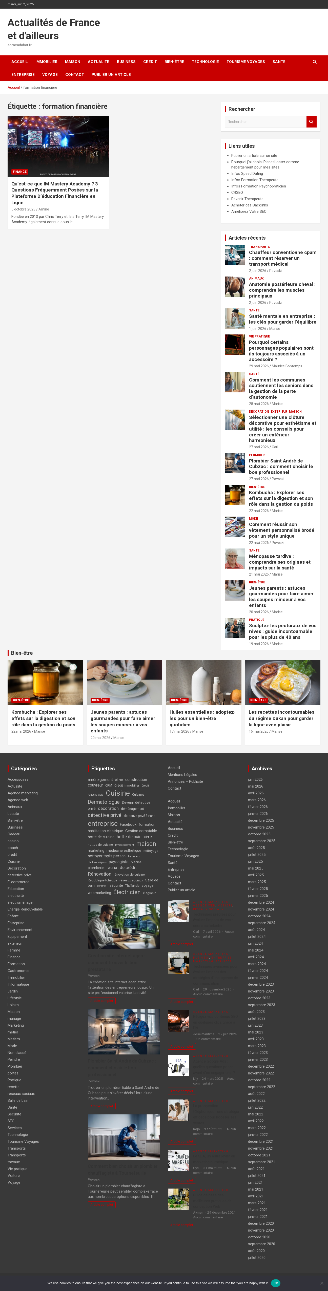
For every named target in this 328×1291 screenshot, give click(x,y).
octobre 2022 (259, 1080)
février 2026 (258, 807)
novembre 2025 (261, 827)
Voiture (14, 1175)
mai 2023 (255, 1032)
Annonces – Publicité (185, 781)
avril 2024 (256, 957)
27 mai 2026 (259, 447)
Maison (72, 61)
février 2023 (258, 1052)
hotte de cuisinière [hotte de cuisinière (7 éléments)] (134, 836)
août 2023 (256, 1011)
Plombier (257, 455)
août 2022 (256, 1093)
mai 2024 (255, 950)
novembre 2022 (261, 1073)
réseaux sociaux (21, 1093)
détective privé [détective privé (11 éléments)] (104, 815)
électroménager (21, 902)
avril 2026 (256, 793)
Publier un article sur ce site (254, 155)
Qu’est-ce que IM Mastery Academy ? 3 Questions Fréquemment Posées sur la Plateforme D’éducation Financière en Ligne (54, 193)
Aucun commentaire (208, 994)
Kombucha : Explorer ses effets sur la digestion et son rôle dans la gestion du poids (281, 498)
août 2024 (256, 929)
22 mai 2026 (259, 511)
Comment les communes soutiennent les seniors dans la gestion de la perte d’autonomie (281, 388)
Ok (276, 1283)
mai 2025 (255, 868)
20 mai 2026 (259, 612)
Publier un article (111, 74)
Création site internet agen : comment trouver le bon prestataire (116, 962)
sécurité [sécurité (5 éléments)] (116, 885)
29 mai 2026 (259, 366)
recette (13, 1087)
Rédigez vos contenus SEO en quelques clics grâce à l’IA (215, 1022)
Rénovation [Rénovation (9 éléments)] (99, 874)
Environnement (20, 929)
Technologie (205, 61)
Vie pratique (259, 336)
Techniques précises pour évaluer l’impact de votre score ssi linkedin (214, 920)
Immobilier (46, 61)
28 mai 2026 (259, 404)
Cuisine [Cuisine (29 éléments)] (118, 793)
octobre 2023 (259, 998)
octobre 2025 (259, 834)
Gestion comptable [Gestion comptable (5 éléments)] (141, 831)
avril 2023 (256, 1039)
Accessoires (18, 779)
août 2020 (256, 1250)
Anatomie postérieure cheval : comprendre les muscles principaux (282, 290)
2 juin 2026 (257, 271)
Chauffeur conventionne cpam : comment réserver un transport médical (283, 258)
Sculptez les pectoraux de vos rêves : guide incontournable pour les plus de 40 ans (282, 631)
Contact (74, 74)
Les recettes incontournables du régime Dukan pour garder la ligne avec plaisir (281, 718)
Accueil (19, 61)
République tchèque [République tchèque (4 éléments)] (102, 880)
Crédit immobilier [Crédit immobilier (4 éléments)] (126, 785)
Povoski (275, 271)
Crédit (150, 61)
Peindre (14, 1059)
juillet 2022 (256, 1100)
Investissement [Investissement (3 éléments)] (124, 844)
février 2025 (258, 888)
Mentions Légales (182, 774)
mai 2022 (255, 1114)
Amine (43, 209)
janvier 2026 (258, 813)
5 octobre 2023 (23, 209)
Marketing (16, 1025)
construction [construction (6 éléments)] (136, 779)
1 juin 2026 (257, 329)
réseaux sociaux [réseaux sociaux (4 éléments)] (131, 880)
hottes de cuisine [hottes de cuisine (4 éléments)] (100, 844)
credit (12, 854)
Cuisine (14, 861)
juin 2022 (255, 1107)
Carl (275, 447)
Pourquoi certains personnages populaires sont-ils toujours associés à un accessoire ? (282, 350)
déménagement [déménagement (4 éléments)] (132, 809)
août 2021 (256, 1169)
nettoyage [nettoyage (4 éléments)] (151, 851)
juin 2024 (255, 943)
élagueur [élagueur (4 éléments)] (149, 893)
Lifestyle (15, 998)
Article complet (101, 1001)
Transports (259, 247)
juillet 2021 (256, 1175)
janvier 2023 (258, 1059)
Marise (274, 329)
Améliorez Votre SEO (248, 211)
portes (13, 1073)
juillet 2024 (256, 936)
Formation (16, 964)
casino (13, 841)
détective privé (20, 875)
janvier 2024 (258, 977)
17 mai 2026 (179, 731)
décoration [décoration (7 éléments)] (108, 808)
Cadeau (14, 834)
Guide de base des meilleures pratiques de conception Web (212, 1201)
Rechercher (311, 122)
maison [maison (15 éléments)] (146, 843)
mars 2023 (257, 1046)
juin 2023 (255, 1025)
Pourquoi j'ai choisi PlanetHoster (258, 162)
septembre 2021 (261, 1162)
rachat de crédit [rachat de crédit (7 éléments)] (122, 867)
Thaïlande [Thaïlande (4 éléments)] (132, 885)
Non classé (17, 1052)
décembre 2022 (261, 1066)
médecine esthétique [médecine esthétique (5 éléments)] (124, 851)
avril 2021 (256, 1196)
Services (15, 1128)
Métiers (14, 1039)
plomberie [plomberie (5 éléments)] (96, 868)
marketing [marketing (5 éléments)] (96, 851)
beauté (13, 813)
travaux (14, 1162)
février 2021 (258, 1210)
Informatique (18, 984)
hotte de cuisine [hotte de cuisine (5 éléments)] (101, 837)
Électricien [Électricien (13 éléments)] (127, 892)
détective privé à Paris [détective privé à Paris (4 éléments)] (139, 816)
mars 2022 (257, 1128)
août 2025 (256, 847)
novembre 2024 (261, 909)
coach (13, 847)
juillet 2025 (256, 854)
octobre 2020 (259, 1237)
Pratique (256, 620)
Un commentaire (208, 1039)
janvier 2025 (258, 895)
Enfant (13, 916)
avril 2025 (256, 875)
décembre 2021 (261, 1141)
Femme (14, 950)
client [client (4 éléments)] (119, 780)
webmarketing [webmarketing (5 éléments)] (99, 893)
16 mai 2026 (259, 731)
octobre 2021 (259, 1155)
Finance (20, 172)
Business (126, 61)
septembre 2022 (261, 1087)
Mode (253, 518)
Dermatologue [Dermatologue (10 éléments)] (104, 802)
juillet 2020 (256, 1257)
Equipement (17, 936)
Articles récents (247, 238)
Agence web (18, 800)
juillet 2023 (256, 1018)
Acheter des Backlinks (249, 205)
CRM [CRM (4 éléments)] (108, 785)
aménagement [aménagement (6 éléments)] (100, 779)
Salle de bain (18, 1100)
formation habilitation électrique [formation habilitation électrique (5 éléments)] (121, 827)
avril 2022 (256, 1121)
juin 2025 (255, 861)
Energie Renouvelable (25, 909)
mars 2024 (257, 964)
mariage (14, 1018)
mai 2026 (255, 786)
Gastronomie (18, 970)
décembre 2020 (261, 1223)
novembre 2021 (261, 1148)
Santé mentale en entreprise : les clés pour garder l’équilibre (282, 319)
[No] (321, 1283)
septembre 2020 (261, 1244)
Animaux (256, 278)
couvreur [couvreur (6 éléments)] (95, 785)
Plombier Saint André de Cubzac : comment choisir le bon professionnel (281, 466)
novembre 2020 (261, 1230)
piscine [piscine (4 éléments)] (136, 862)
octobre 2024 (259, 916)
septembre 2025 (261, 841)
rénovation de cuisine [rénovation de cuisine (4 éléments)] (129, 874)
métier (13, 1032)
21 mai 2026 (259, 574)
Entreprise (23, 74)
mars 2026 (257, 800)
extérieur (279, 411)
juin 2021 (255, 1182)
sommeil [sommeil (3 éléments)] (102, 885)
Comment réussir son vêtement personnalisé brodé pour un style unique (281, 530)
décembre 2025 (261, 820)
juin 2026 (255, 779)
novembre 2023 (261, 991)
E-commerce (18, 882)
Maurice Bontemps (287, 366)
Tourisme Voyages (246, 61)
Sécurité (14, 1114)
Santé (279, 61)
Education (16, 888)
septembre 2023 (261, 1005)
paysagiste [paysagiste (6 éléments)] (119, 861)
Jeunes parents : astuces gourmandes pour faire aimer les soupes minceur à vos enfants (281, 596)
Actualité (98, 61)
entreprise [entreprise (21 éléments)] (103, 823)
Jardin (13, 991)
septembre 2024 (261, 923)
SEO (11, 1121)
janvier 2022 (258, 1134)
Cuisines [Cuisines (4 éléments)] (138, 794)
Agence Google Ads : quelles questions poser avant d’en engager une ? (214, 1067)
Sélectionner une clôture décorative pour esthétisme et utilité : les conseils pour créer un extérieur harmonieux (282, 428)
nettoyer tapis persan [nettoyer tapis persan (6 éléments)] (107, 856)
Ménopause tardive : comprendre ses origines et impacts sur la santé (280, 562)
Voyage (50, 74)
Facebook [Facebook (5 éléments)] (128, 824)
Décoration (259, 411)
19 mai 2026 (259, 644)
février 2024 (258, 970)
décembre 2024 (261, 902)
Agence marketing (23, 793)
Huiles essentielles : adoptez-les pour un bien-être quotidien (203, 718)
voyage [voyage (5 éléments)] (148, 885)
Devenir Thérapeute (247, 199)
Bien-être (174, 61)
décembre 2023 (261, 984)
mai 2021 (255, 1189)
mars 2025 (257, 882)
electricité (16, 895)
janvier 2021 (258, 1216)
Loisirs (13, 1005)
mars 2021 (257, 1203)
